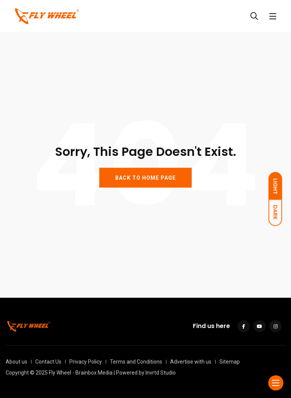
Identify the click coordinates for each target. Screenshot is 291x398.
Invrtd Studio (161, 373)
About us (16, 362)
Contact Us (48, 362)
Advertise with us (190, 362)
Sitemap (229, 362)
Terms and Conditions (136, 362)
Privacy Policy (85, 362)
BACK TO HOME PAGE (145, 177)
